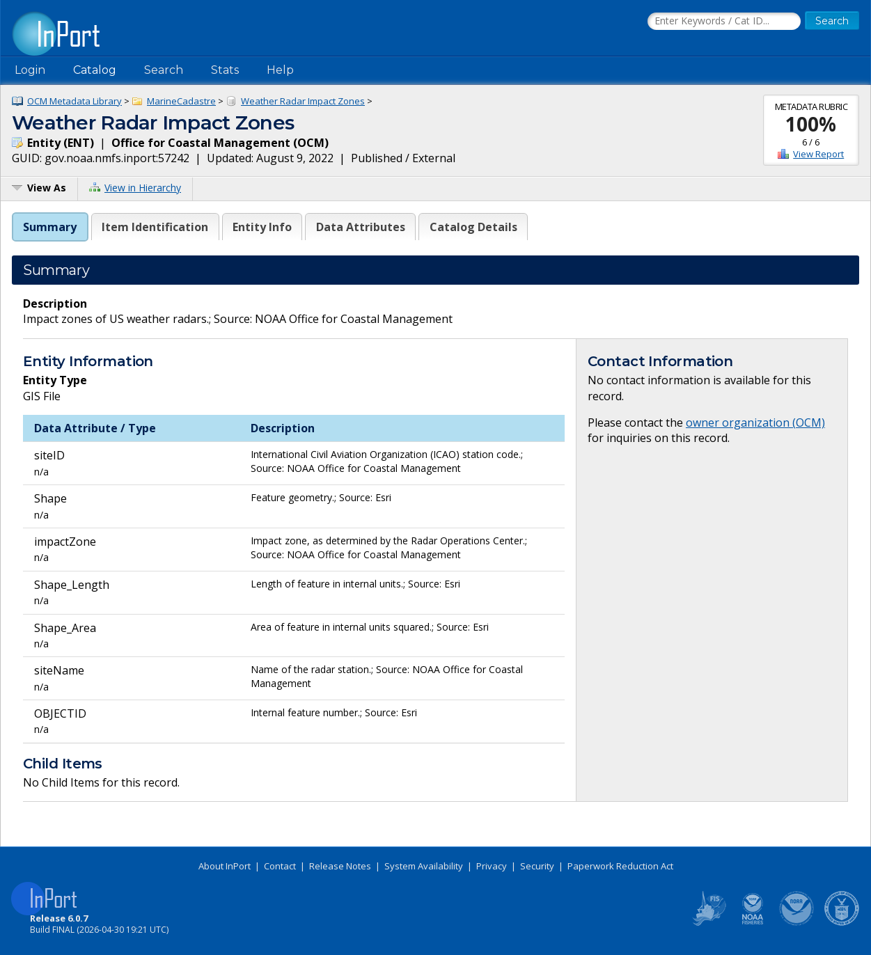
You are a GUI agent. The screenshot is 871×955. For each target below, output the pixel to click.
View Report (818, 154)
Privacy (491, 866)
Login (30, 70)
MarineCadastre (181, 101)
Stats (225, 70)
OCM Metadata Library (74, 101)
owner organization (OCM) (755, 422)
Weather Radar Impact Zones (303, 101)
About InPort (224, 866)
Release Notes (340, 866)
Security (537, 866)
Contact (280, 866)
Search (163, 70)
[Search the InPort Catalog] (724, 22)
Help (280, 70)
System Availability (423, 866)
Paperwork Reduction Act (620, 866)
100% (810, 124)
